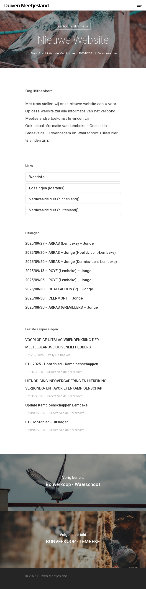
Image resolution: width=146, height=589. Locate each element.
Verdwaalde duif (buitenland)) (54, 210)
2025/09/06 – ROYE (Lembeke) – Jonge (58, 280)
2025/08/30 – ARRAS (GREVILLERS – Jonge (61, 307)
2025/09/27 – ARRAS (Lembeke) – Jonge (59, 243)
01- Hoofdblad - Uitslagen (47, 422)
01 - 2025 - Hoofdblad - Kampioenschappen (61, 364)
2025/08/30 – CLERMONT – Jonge (54, 298)
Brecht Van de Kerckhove (56, 53)
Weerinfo (37, 177)
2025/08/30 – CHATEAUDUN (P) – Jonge (59, 289)
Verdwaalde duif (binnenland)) (54, 199)
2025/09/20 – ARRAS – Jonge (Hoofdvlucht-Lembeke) (70, 252)
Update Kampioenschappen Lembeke (56, 405)
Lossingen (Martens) (46, 188)
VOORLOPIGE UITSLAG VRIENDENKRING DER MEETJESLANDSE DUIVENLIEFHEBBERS (62, 343)
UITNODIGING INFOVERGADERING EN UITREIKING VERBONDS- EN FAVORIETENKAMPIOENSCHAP (65, 384)
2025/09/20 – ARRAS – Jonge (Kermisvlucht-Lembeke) (71, 262)
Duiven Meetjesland (26, 5)
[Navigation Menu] (139, 5)
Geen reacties (107, 53)
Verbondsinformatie (73, 26)
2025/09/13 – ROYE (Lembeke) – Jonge (58, 271)
